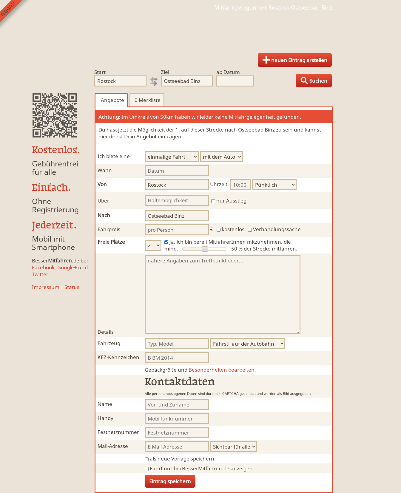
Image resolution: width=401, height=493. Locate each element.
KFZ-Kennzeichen (118, 357)
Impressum (45, 287)
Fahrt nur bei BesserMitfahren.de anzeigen (201, 468)
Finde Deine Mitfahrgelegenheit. (200, 30)
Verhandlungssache (277, 229)
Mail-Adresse (113, 446)
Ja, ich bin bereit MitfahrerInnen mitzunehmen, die (230, 241)
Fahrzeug (109, 343)
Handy (105, 418)
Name (105, 404)
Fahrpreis (109, 229)
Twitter (40, 274)
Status (71, 287)
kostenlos (233, 229)
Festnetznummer (118, 432)
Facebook (43, 267)
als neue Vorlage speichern (182, 458)
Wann (105, 170)
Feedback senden (14, 14)
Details (106, 331)
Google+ (67, 267)
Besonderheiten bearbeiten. (200, 369)
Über (103, 200)
